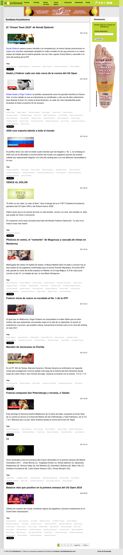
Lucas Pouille (63, 115)
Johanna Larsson (36, 524)
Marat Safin (25, 170)
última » (85, 545)
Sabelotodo (79, 2)
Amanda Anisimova (28, 173)
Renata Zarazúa (49, 283)
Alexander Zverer (61, 170)
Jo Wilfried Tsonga (26, 115)
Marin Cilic (37, 115)
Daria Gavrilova (26, 175)
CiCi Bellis (23, 286)
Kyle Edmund (54, 527)
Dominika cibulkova (12, 291)
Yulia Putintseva (26, 429)
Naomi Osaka (24, 121)
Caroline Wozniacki (37, 121)
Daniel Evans (78, 524)
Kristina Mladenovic (12, 429)
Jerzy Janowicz (23, 521)
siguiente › (77, 545)
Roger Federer (21, 112)
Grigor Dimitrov (68, 112)
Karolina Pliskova (39, 340)
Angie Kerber (41, 291)
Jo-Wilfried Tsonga (77, 340)
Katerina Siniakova (53, 432)
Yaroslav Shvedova (50, 524)
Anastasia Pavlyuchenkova (45, 173)
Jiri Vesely (34, 521)
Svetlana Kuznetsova (61, 66)
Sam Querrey (24, 118)
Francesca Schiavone (64, 283)
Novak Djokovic (11, 66)
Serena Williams (25, 283)
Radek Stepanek (24, 66)
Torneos (27, 2)
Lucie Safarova (75, 288)
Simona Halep (75, 118)
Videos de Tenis (46, 3)
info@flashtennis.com (67, 551)
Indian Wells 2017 (46, 337)
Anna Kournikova (74, 170)
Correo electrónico (101, 31)
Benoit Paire (10, 532)
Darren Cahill (64, 288)
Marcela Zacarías (11, 383)
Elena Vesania (61, 173)
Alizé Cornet (44, 286)
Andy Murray (10, 478)
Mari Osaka (36, 383)
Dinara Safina (35, 170)
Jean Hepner (10, 386)
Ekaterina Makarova (52, 121)
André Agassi (36, 66)
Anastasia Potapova (12, 175)
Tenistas (36, 2)
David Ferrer (56, 112)
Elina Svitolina (38, 429)
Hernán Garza (77, 283)
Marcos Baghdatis (77, 529)
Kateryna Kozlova (50, 535)
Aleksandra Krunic (49, 118)
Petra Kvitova (25, 124)
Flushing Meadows (36, 535)
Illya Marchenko (22, 529)
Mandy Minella (33, 286)
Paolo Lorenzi (21, 527)
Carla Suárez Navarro (53, 481)
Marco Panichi (47, 66)
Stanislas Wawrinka (65, 524)
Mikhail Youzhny (45, 521)
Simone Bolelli (74, 66)
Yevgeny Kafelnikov (12, 170)
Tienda (88, 2)
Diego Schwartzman (49, 115)
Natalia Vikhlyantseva (76, 429)
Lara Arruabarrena (65, 291)
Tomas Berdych (67, 481)
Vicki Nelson (78, 383)
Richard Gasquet (34, 112)
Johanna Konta (36, 118)
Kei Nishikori (75, 478)
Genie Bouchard (37, 288)
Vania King (25, 524)
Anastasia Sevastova (50, 529)
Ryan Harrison (21, 532)
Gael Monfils (65, 340)
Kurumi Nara (65, 121)
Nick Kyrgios (46, 112)
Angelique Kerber (11, 121)
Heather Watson (25, 288)
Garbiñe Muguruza (12, 124)
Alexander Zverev (12, 115)
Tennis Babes (56, 3)
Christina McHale (11, 288)
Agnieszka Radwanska (50, 478)
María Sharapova (62, 118)
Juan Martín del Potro (35, 532)
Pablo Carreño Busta (76, 115)
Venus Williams (11, 340)
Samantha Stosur (66, 432)
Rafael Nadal (10, 112)
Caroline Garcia (56, 286)
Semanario (68, 2)
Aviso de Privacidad (104, 551)
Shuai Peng (40, 432)
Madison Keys (52, 291)
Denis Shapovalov (12, 118)
